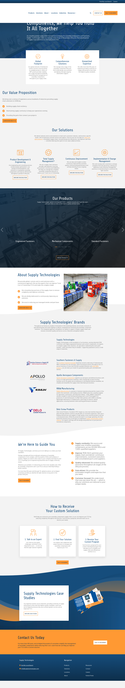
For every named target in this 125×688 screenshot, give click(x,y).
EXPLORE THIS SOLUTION (20, 177)
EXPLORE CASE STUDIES (31, 608)
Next (122, 230)
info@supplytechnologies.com (29, 663)
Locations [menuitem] (67, 667)
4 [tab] (65, 247)
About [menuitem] (66, 670)
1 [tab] (56, 247)
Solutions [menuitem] (67, 663)
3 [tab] (62, 247)
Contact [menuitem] (88, 663)
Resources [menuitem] (89, 660)
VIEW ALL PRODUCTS (62, 257)
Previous (3, 230)
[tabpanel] (25, 229)
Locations (54, 6)
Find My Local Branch (26, 660)
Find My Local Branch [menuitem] (105, 1)
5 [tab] (68, 247)
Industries (62, 6)
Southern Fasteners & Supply (67, 357)
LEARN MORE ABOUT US (9, 120)
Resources (72, 6)
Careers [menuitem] (115, 1)
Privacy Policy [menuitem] (45, 679)
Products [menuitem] (66, 660)
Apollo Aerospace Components (65, 372)
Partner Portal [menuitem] (89, 670)
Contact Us (98, 6)
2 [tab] (59, 247)
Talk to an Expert (110, 6)
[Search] (91, 6)
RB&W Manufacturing (63, 386)
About (47, 6)
